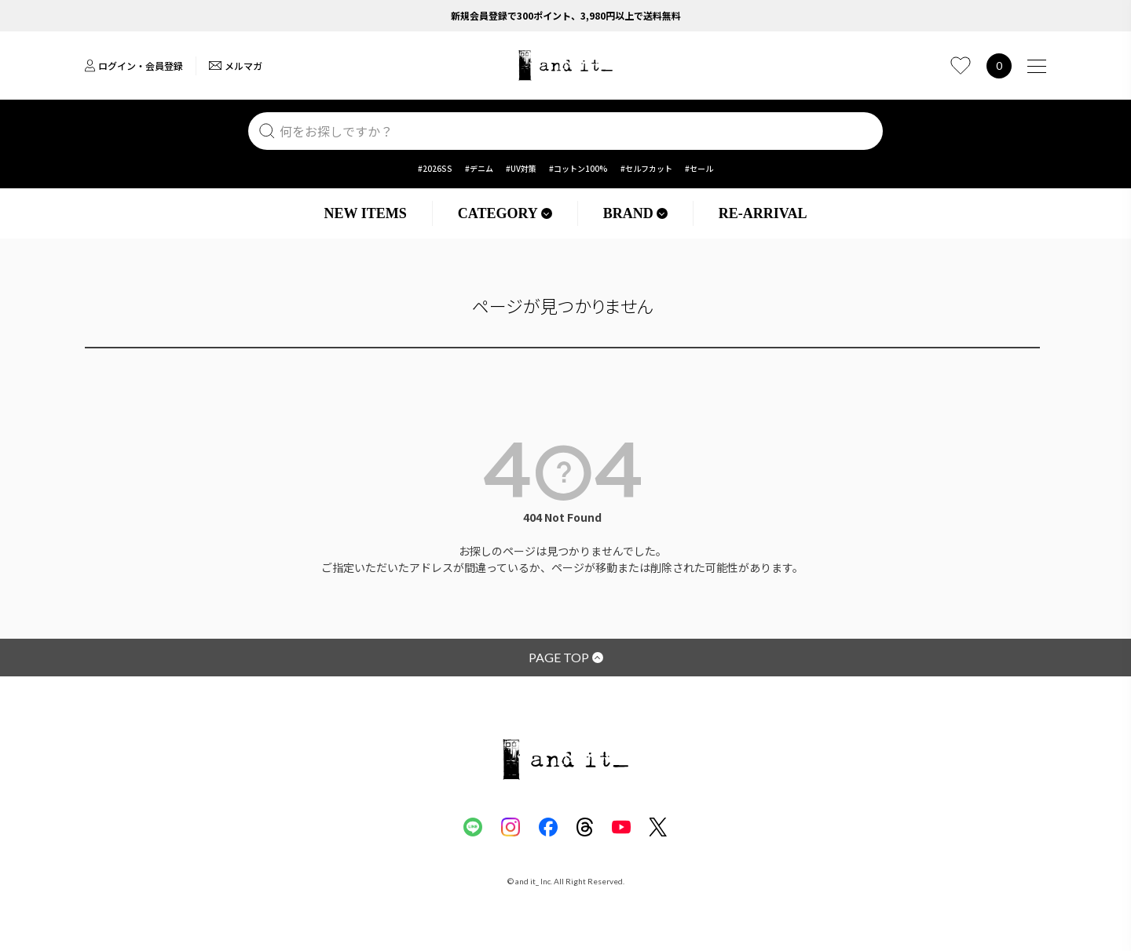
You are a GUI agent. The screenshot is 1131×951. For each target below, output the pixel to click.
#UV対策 (521, 168)
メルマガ (235, 65)
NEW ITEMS (365, 213)
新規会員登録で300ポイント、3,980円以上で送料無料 (566, 15)
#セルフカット (646, 168)
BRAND (635, 213)
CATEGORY (505, 213)
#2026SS (435, 168)
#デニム (479, 168)
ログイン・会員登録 (134, 65)
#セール (699, 168)
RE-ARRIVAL (763, 213)
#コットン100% (578, 168)
